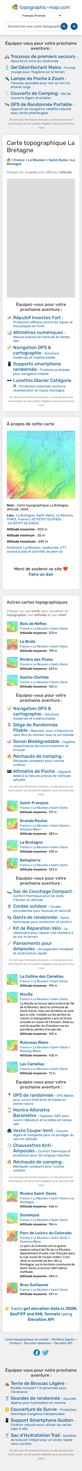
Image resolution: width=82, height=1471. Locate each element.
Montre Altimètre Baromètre (31, 1112)
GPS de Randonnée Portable (41, 104)
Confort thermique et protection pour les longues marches (42, 1153)
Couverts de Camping (34, 93)
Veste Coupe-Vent (33, 1130)
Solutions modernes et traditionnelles (36, 355)
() (40, 519)
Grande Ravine (33, 820)
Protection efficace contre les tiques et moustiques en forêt (43, 324)
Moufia (26, 994)
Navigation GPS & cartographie (32, 350)
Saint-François (34, 802)
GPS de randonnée (33, 1095)
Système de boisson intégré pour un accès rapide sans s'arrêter (43, 1440)
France (25, 628)
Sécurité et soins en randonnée (34, 61)
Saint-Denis (59, 628)
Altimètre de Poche (34, 771)
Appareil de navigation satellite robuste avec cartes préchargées (41, 111)
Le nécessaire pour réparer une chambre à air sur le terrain (43, 933)
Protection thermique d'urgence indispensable (44, 1412)
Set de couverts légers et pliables (41, 96)
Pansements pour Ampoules (32, 945)
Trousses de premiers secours (43, 56)
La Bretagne (31, 842)
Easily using (43, 1314)
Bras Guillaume (34, 1284)
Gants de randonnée (35, 917)
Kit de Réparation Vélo (37, 928)
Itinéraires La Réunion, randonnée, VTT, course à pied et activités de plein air (37, 549)
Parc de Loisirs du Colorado (46, 1233)
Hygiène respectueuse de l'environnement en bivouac (44, 746)
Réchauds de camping (37, 756)
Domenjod (29, 1215)
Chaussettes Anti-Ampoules (33, 1147)
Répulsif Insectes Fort (37, 317)
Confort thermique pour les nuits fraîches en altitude (38, 898)
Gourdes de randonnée (35, 1398)
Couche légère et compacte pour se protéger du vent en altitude (43, 1135)
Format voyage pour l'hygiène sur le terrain (43, 70)
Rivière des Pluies (36, 659)
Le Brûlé (27, 641)
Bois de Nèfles (33, 623)
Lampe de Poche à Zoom (37, 78)
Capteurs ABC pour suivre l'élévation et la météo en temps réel (42, 1120)
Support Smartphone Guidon (42, 1420)
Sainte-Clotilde (34, 677)
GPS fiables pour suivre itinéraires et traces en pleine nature (43, 1100)
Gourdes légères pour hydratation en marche (43, 1401)
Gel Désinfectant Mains (36, 67)
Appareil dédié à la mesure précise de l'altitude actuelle (42, 776)
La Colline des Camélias (42, 976)
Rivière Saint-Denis (38, 1193)
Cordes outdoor (30, 906)
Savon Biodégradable (36, 741)
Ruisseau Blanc (30, 829)
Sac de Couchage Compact (42, 891)
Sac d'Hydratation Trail (35, 1435)
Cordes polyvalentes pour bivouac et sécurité (42, 909)
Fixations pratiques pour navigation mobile (41, 372)
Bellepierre (30, 860)
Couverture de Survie (34, 1409)
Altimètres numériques (38, 332)
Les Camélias (32, 1064)
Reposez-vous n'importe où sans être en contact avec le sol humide (43, 733)
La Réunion (40, 628)
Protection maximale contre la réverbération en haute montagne (39, 388)
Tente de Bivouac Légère (37, 1383)
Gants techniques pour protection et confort (42, 920)
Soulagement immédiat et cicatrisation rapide (43, 951)
